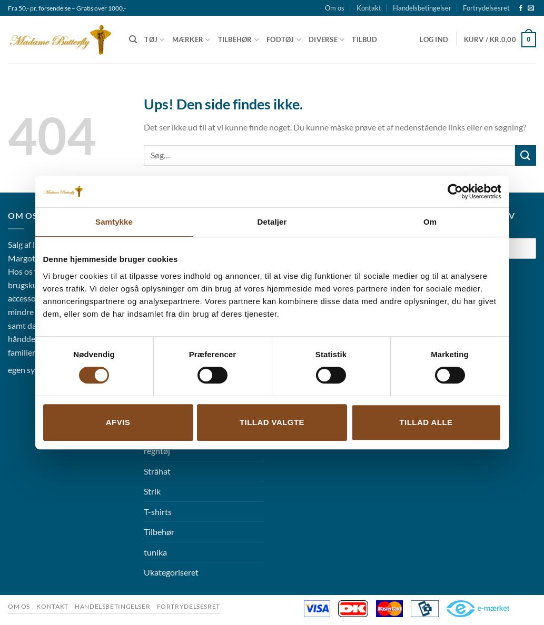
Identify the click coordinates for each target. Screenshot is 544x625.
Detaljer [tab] (272, 221)
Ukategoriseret (171, 572)
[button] (434, 39)
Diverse (326, 40)
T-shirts (158, 512)
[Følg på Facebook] (521, 8)
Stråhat (157, 471)
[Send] (525, 155)
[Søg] (133, 39)
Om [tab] (430, 221)
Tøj (154, 40)
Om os (334, 8)
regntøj (157, 451)
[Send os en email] (531, 8)
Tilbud (364, 39)
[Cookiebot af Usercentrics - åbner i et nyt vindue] (455, 191)
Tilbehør (239, 40)
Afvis (118, 422)
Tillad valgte (272, 422)
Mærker (191, 40)
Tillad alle (425, 422)
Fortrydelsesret (486, 8)
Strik (152, 491)
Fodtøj (283, 40)
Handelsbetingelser (422, 8)
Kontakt (369, 8)
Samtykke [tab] (114, 221)
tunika (155, 552)
